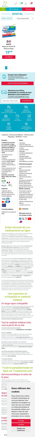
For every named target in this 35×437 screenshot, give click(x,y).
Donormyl (30, 272)
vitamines (18, 277)
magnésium (27, 275)
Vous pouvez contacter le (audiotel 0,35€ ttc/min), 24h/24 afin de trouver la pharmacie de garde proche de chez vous (26, 184)
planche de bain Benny (8, 345)
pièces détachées (12, 356)
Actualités (22, 143)
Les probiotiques (5, 423)
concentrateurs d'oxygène (27, 362)
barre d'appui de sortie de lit (23, 337)
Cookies (21, 159)
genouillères (17, 308)
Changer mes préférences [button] (21, 429)
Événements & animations (26, 146)
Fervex (4, 272)
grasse (3, 269)
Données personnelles (25, 158)
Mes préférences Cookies (26, 161)
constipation (4, 271)
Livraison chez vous (24, 205)
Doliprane (17, 264)
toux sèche (27, 267)
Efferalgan (10, 266)
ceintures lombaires (24, 308)
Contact (3, 158)
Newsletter (4, 156)
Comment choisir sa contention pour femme (12, 319)
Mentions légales (24, 156)
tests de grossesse (17, 275)
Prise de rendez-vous (25, 144)
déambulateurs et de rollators (24, 329)
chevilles (14, 311)
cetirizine (18, 271)
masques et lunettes (18, 363)
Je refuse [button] (21, 424)
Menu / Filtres (7, 18)
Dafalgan (18, 266)
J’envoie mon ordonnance (17, 83)
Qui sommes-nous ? (7, 154)
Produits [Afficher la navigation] (16, 9)
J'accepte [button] (21, 421)
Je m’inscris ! (27, 101)
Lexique (21, 148)
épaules (3, 311)
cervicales (29, 309)
